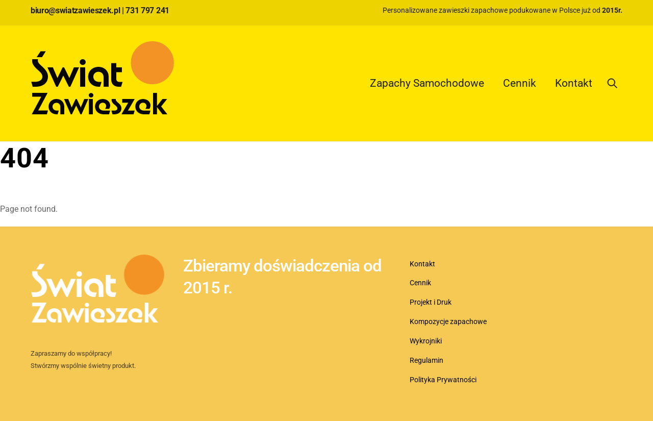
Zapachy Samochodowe (427, 83)
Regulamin (426, 360)
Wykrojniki (426, 341)
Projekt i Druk (430, 302)
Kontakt (573, 83)
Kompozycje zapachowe (448, 321)
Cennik (519, 83)
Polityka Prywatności (443, 380)
